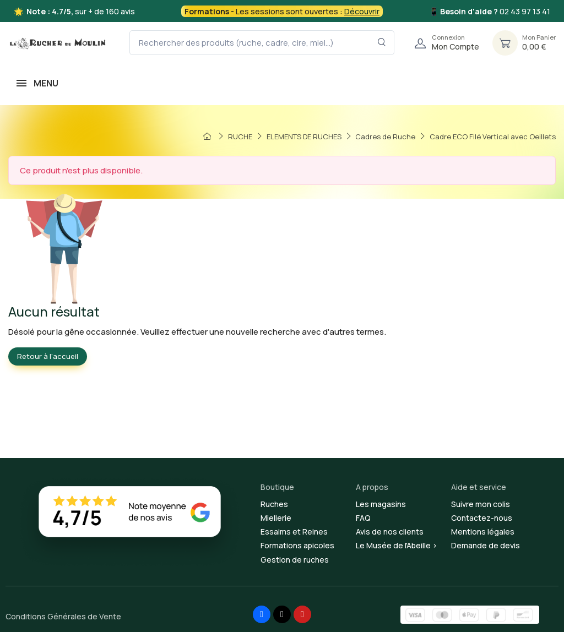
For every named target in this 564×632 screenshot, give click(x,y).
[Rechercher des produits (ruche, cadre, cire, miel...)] (261, 42)
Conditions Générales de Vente (63, 616)
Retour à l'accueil (47, 356)
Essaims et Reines (294, 531)
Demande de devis (485, 545)
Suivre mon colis (480, 504)
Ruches (274, 504)
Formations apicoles (297, 545)
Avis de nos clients (390, 531)
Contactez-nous (481, 518)
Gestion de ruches (295, 559)
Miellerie (276, 518)
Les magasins (381, 504)
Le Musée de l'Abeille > (396, 545)
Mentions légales (482, 531)
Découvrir (361, 11)
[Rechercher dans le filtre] (382, 42)
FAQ (363, 518)
